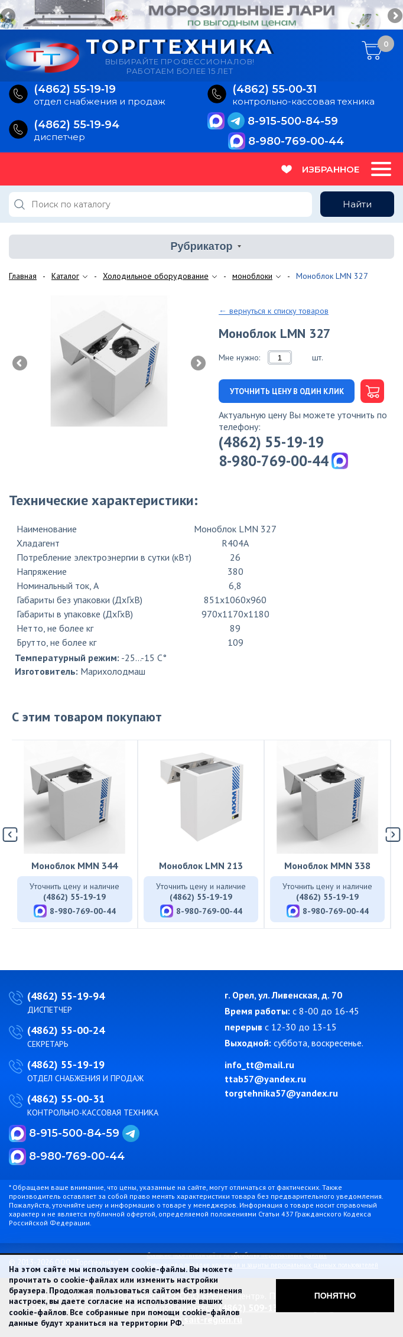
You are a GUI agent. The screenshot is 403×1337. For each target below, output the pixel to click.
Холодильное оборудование (156, 276)
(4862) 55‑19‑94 (76, 125)
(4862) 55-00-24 (66, 1030)
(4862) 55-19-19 (271, 441)
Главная (23, 276)
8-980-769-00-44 (296, 141)
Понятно (335, 1295)
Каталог (65, 276)
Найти (357, 204)
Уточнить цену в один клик (287, 391)
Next (394, 16)
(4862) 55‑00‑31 (274, 89)
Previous (9, 16)
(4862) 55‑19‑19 (75, 89)
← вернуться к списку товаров (274, 310)
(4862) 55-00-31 (66, 1098)
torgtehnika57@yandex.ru (281, 1093)
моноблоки (252, 276)
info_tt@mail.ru (259, 1065)
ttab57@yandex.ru (265, 1079)
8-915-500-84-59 (293, 121)
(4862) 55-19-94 (66, 996)
